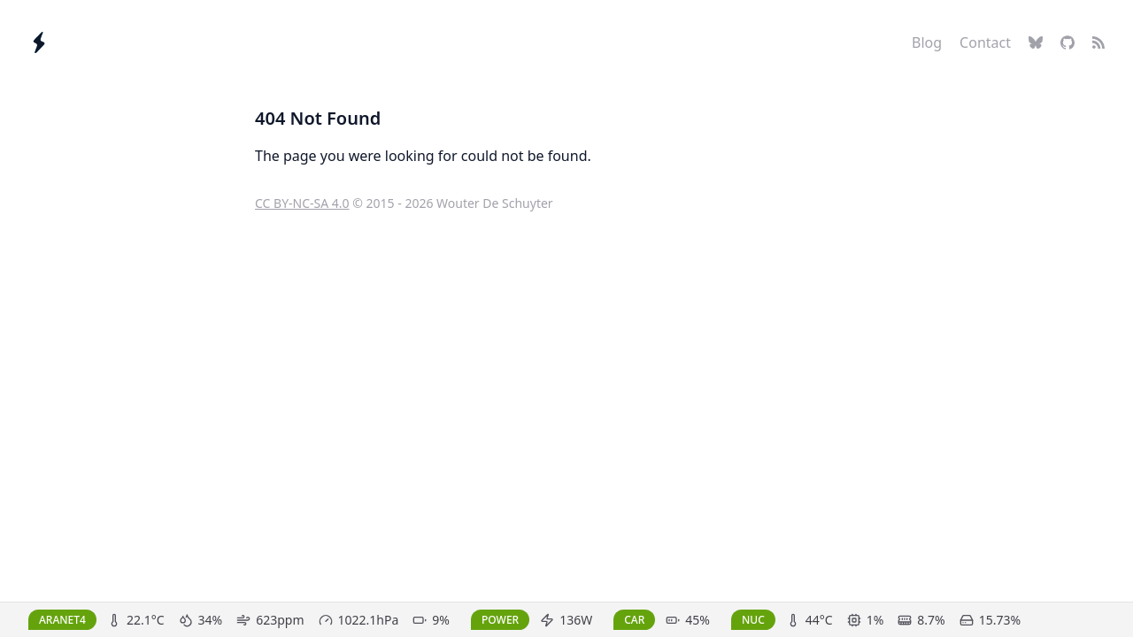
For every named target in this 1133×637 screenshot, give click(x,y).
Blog (927, 42)
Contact (985, 42)
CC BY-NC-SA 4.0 (302, 203)
